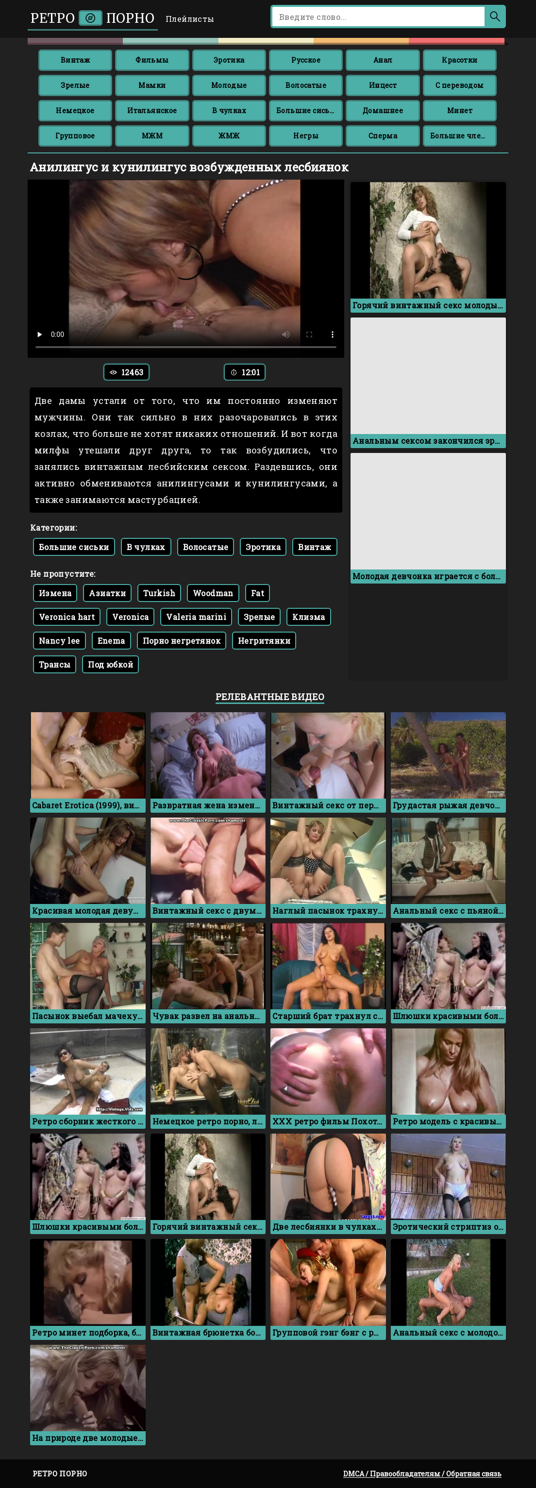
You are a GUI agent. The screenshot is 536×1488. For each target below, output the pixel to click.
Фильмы (151, 60)
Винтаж (75, 60)
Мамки (152, 85)
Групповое (75, 135)
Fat (257, 593)
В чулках (229, 110)
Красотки (459, 60)
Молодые (229, 85)
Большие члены (461, 135)
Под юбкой (110, 664)
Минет (459, 110)
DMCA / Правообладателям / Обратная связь (422, 1473)
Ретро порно (93, 18)
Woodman (213, 593)
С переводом (460, 85)
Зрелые (75, 85)
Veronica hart (67, 617)
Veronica (130, 617)
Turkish (159, 593)
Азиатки (107, 593)
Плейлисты (190, 19)
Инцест (383, 85)
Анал (383, 60)
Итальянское (152, 110)
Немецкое (75, 110)
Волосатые (305, 85)
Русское (305, 60)
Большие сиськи (307, 110)
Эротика (229, 60)
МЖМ (152, 135)
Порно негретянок (181, 640)
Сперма (382, 135)
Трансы (54, 664)
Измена (55, 593)
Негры (305, 135)
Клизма (308, 617)
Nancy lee (59, 640)
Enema (111, 640)
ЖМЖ (228, 135)
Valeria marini (196, 617)
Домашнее (383, 110)
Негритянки (264, 640)
